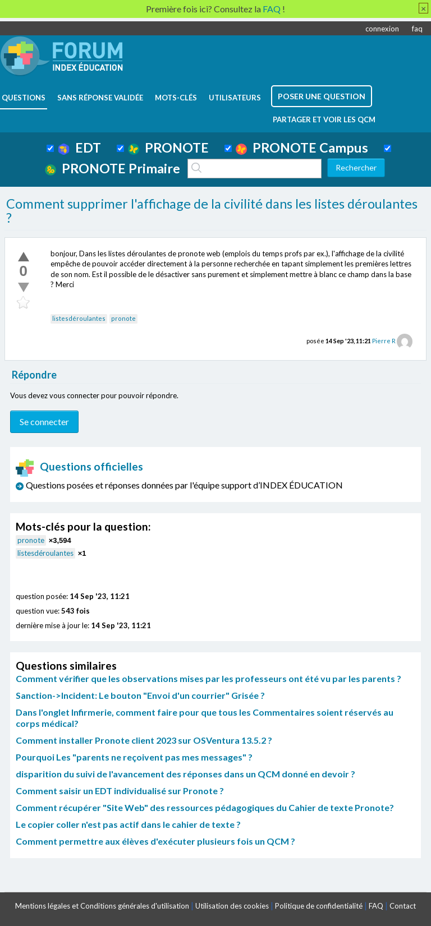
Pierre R (384, 340)
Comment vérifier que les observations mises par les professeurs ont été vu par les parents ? (208, 678)
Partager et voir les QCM (324, 119)
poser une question (321, 96)
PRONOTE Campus (302, 147)
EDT (79, 147)
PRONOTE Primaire (112, 168)
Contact (402, 905)
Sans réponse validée (100, 97)
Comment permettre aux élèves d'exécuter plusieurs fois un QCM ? (155, 841)
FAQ (376, 905)
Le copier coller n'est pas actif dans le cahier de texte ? (128, 824)
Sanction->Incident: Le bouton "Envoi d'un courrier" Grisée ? (140, 695)
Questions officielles (80, 466)
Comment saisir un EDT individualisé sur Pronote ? (120, 790)
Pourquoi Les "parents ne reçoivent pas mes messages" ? (134, 757)
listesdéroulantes (79, 318)
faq (417, 28)
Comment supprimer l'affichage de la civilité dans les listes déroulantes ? (212, 211)
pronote (123, 318)
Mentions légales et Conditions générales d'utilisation (102, 905)
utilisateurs (235, 97)
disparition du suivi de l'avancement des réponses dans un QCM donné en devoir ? (185, 773)
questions (23, 97)
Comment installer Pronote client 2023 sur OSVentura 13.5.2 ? (144, 740)
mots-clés (176, 97)
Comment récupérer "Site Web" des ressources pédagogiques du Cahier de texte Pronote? (205, 807)
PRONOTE (168, 147)
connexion (382, 28)
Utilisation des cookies (232, 905)
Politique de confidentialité (319, 905)
